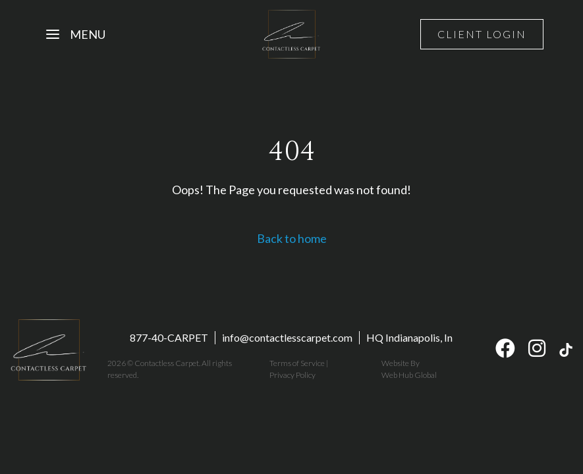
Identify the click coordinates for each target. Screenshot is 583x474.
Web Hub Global (409, 375)
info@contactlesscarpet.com (287, 337)
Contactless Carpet (166, 363)
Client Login (481, 34)
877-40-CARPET (169, 337)
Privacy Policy (292, 375)
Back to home (292, 238)
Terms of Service (297, 363)
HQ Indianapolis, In (409, 337)
